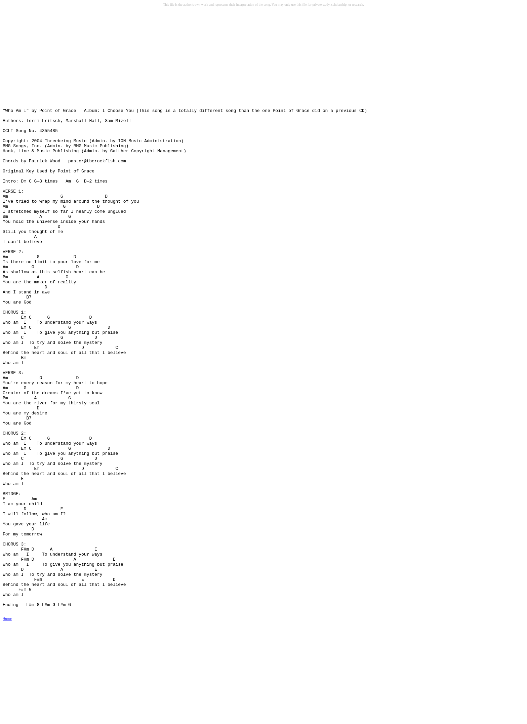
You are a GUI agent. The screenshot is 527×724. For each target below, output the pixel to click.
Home (7, 719)
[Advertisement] (54, 61)
